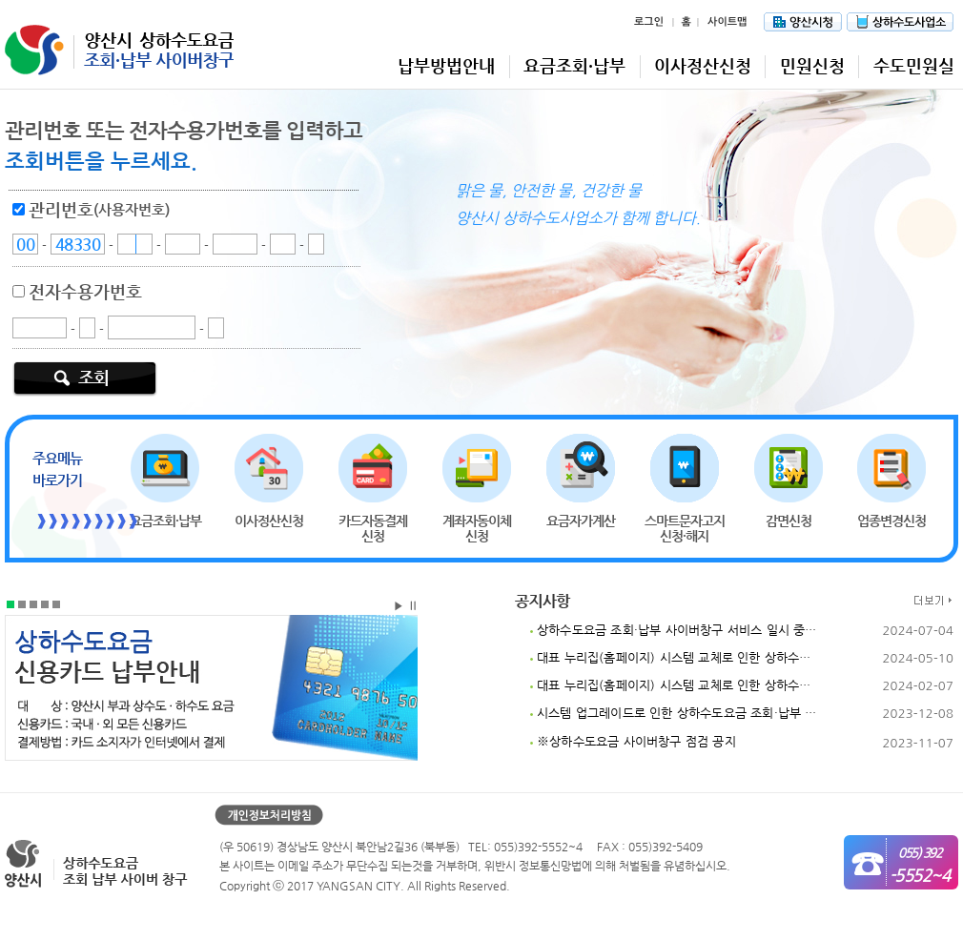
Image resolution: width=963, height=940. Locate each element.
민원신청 (812, 65)
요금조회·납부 (574, 65)
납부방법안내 (446, 65)
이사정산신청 (702, 65)
